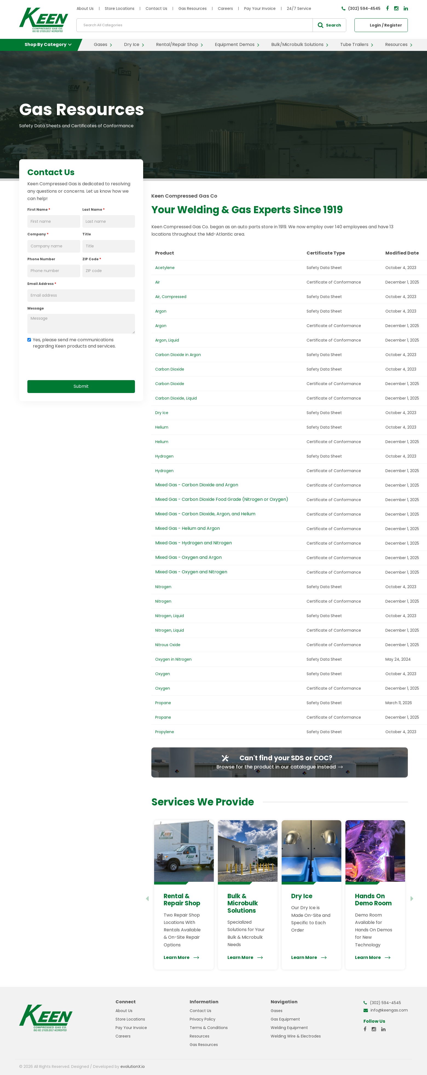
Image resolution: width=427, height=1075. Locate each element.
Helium (161, 427)
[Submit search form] (329, 25)
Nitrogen (163, 586)
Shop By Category (46, 44)
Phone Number (41, 259)
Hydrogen (164, 456)
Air (157, 282)
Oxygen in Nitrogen (173, 659)
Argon (160, 311)
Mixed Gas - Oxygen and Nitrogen (191, 572)
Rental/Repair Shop (177, 44)
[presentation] (69, 363)
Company (37, 234)
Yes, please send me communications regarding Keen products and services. (71, 343)
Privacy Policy (202, 1019)
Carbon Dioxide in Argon (178, 354)
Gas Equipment (285, 1019)
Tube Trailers (354, 44)
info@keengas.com (389, 1010)
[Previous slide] (147, 899)
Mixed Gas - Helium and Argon (187, 528)
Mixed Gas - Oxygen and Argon (188, 557)
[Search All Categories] (211, 25)
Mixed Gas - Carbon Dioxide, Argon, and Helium (205, 514)
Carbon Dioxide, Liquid (176, 398)
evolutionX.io (132, 1066)
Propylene (164, 732)
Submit (81, 386)
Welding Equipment (289, 1027)
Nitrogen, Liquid (169, 616)
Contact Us (156, 8)
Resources (396, 44)
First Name (38, 209)
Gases (100, 44)
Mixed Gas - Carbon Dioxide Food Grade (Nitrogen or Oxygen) (221, 499)
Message (35, 308)
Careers (225, 8)
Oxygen (162, 674)
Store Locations (119, 8)
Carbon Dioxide (169, 369)
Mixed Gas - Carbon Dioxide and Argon (196, 485)
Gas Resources (192, 8)
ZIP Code (91, 259)
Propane (163, 703)
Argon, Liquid (167, 340)
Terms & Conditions (209, 1027)
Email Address (41, 283)
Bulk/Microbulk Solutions (297, 44)
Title (86, 234)
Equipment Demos (235, 44)
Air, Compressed (170, 296)
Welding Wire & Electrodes (296, 1036)
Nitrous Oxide (167, 645)
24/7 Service (299, 8)
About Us (85, 8)
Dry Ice (131, 44)
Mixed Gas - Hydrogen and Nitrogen (193, 543)
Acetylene (165, 267)
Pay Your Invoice (260, 8)
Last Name (93, 209)
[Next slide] (412, 899)
